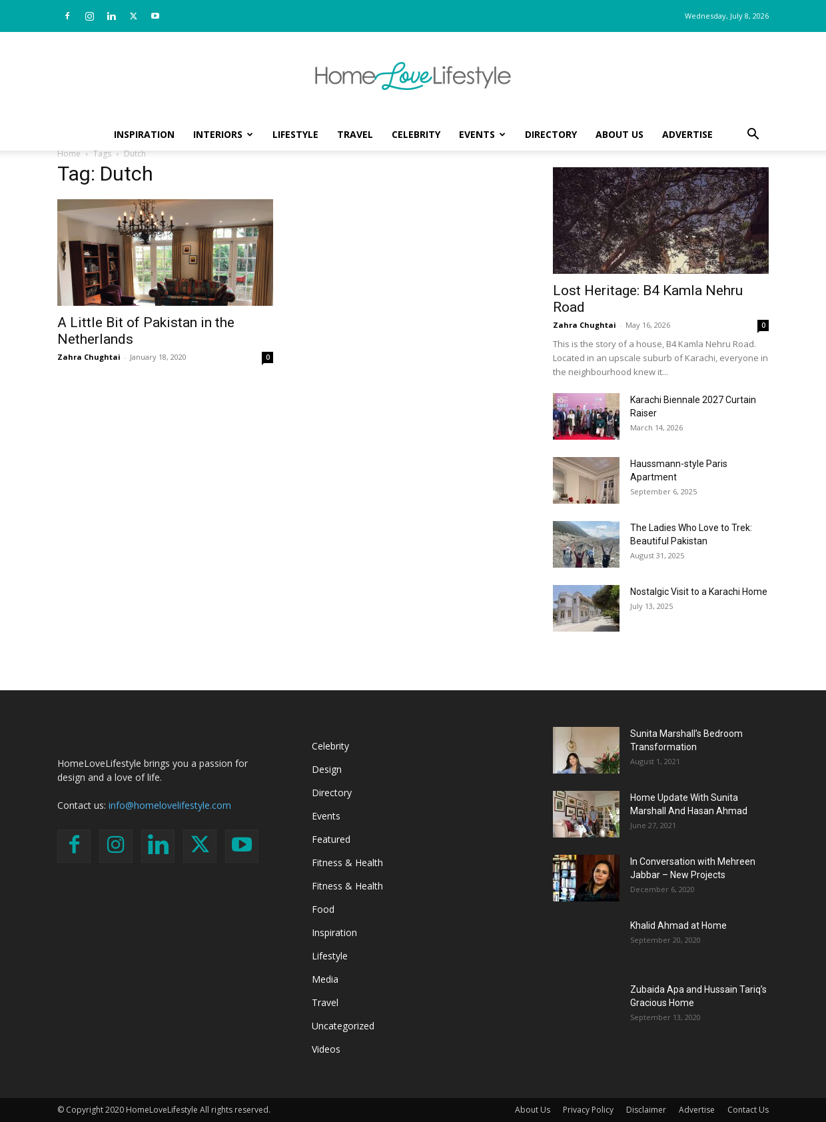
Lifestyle (295, 134)
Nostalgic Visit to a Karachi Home (698, 591)
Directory (551, 134)
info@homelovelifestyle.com (170, 805)
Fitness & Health (347, 862)
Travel (355, 134)
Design (327, 769)
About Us (619, 134)
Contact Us (748, 1109)
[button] (753, 135)
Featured (331, 839)
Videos (326, 1049)
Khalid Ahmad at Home (678, 925)
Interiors (223, 134)
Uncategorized (343, 1025)
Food (323, 909)
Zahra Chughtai (89, 357)
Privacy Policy (588, 1109)
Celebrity (416, 134)
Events (482, 134)
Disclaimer (646, 1109)
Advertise (687, 134)
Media (325, 979)
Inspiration (144, 134)
